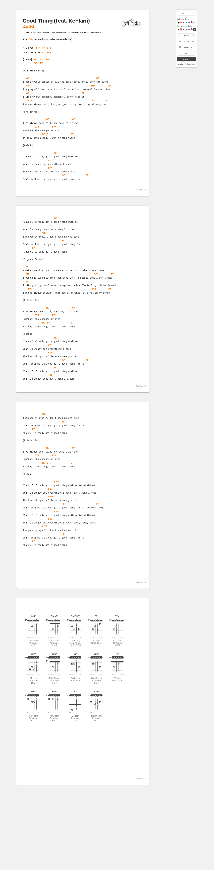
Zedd (28, 26)
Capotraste (187, 48)
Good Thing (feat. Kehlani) (56, 21)
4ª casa (46, 52)
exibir (185, 53)
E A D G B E (43, 47)
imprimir (186, 59)
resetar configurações (186, 64)
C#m (31, 39)
